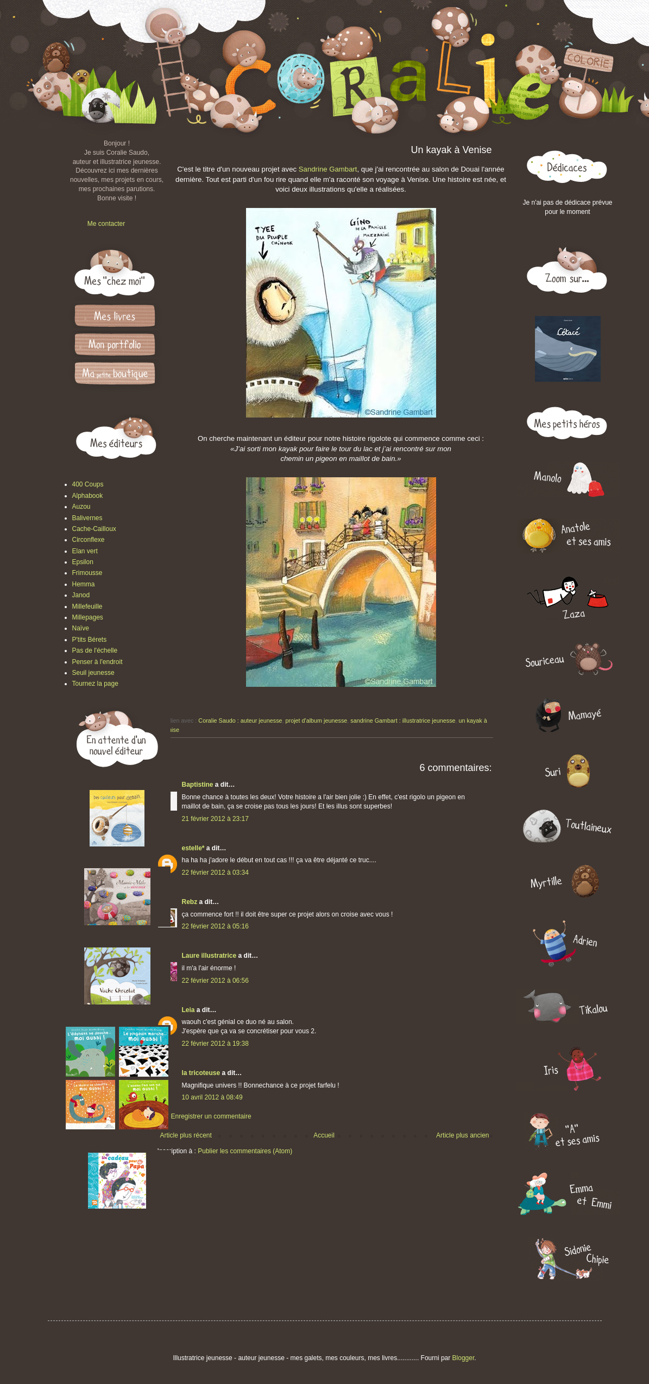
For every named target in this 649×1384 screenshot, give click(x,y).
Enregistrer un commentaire (211, 1116)
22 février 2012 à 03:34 (215, 872)
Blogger (463, 1358)
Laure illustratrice (209, 955)
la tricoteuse (201, 1073)
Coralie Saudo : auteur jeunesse (240, 720)
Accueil (324, 1135)
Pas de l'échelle (95, 650)
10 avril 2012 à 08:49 (212, 1097)
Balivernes (87, 518)
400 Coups (88, 484)
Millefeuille (87, 606)
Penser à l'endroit (97, 662)
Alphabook (87, 496)
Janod (81, 595)
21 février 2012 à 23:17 (215, 819)
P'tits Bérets (89, 639)
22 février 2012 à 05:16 (215, 926)
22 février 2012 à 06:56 (215, 980)
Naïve (80, 628)
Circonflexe (88, 540)
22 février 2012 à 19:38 (215, 1043)
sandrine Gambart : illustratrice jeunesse (402, 720)
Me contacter (106, 223)
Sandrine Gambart (328, 169)
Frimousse (87, 573)
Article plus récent (186, 1135)
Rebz (190, 902)
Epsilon (82, 562)
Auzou (81, 506)
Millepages (87, 617)
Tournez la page (95, 683)
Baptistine (197, 784)
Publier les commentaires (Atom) (245, 1151)
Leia (188, 1010)
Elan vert (85, 551)
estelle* (193, 848)
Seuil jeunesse (93, 673)
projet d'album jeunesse (317, 720)
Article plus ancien (462, 1135)
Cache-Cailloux (94, 529)
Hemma (83, 584)
